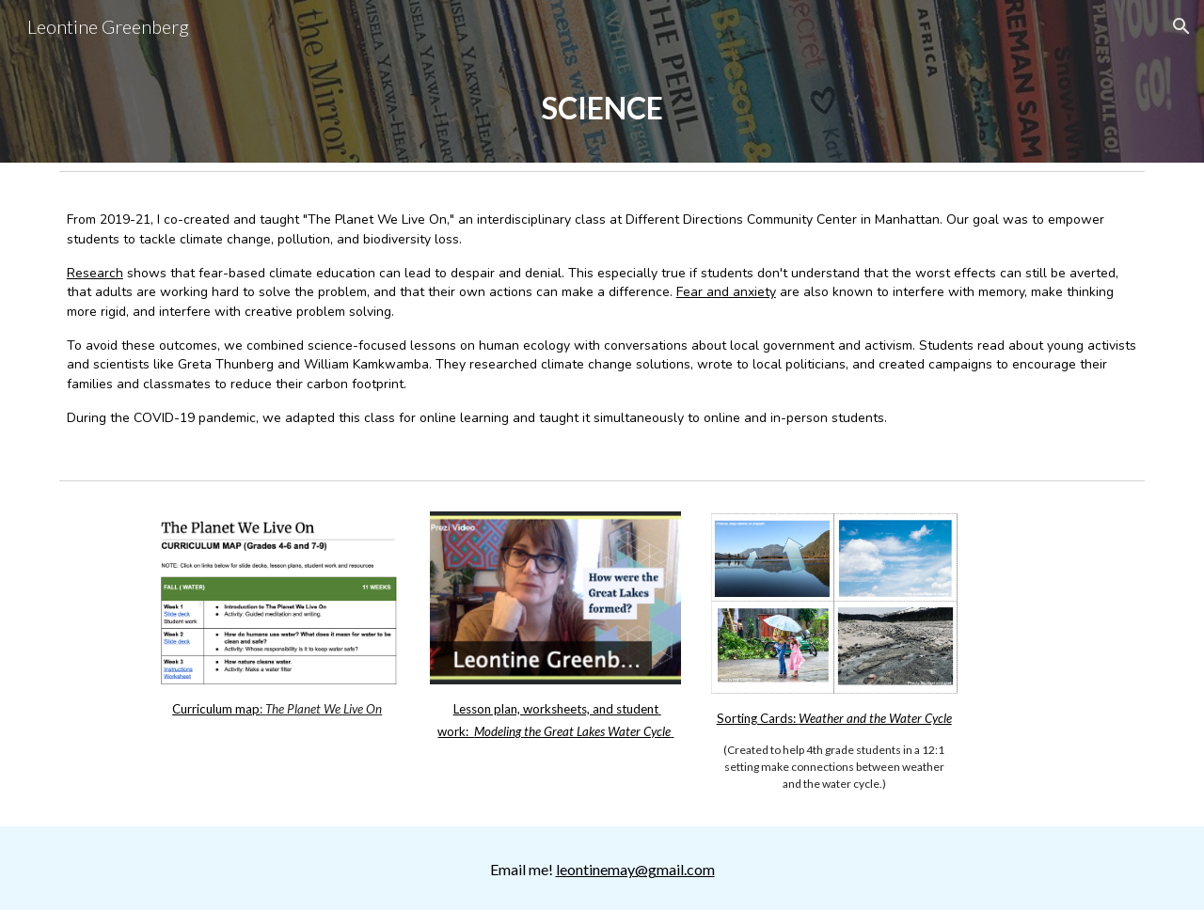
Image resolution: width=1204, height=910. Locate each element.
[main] (602, 107)
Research (95, 273)
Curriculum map (216, 708)
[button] (1181, 26)
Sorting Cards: (758, 718)
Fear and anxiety (726, 292)
